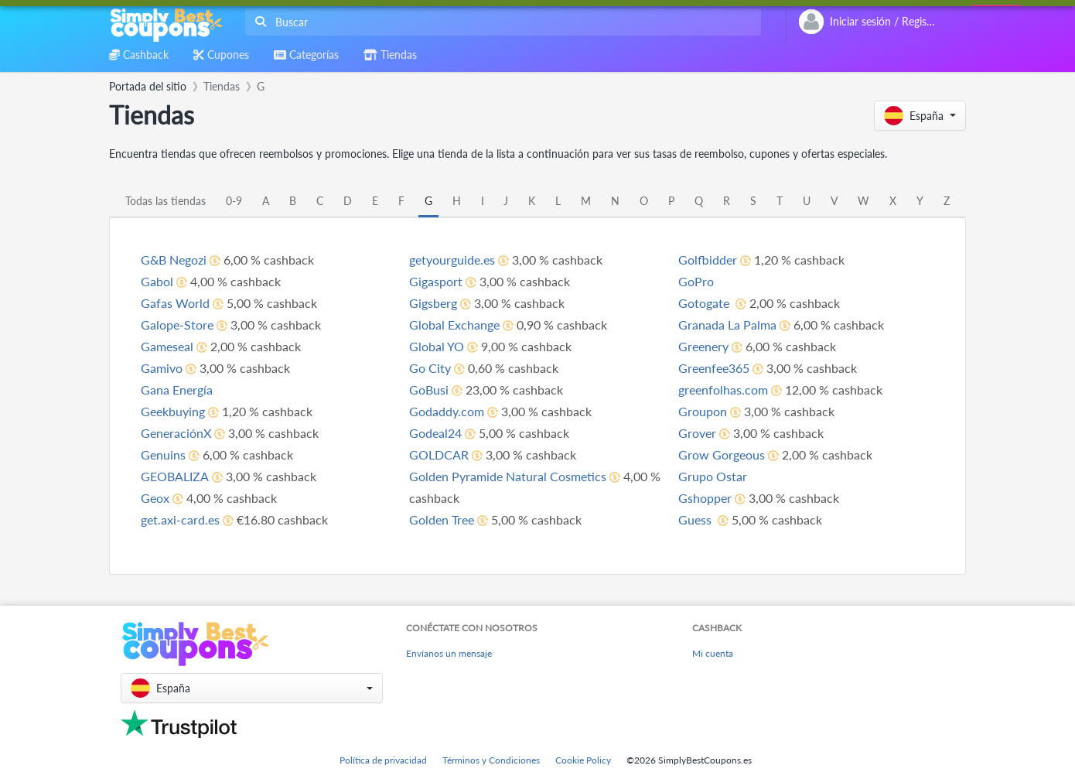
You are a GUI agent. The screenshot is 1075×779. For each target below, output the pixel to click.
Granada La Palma (727, 324)
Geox (155, 497)
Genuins (163, 454)
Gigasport (435, 281)
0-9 (234, 200)
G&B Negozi (173, 259)
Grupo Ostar (712, 476)
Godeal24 (435, 432)
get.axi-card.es (180, 519)
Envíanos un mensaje (449, 653)
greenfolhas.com (723, 389)
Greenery (703, 346)
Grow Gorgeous (721, 454)
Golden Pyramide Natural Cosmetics (507, 476)
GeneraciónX (176, 432)
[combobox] (500, 22)
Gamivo (162, 367)
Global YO (436, 346)
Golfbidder (707, 259)
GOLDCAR (439, 454)
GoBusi (429, 389)
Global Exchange (454, 324)
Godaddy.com (446, 411)
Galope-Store (177, 324)
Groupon (702, 411)
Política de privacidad (383, 760)
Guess (696, 519)
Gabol (157, 281)
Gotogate (705, 303)
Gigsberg (433, 303)
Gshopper (705, 497)
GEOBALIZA (175, 476)
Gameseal (167, 346)
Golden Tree (441, 519)
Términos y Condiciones (491, 760)
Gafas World (175, 303)
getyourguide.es (452, 259)
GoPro (696, 281)
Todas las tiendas (165, 200)
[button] (920, 116)
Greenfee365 (713, 367)
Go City (430, 367)
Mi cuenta (712, 653)
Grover (697, 432)
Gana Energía (177, 389)
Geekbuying (173, 411)
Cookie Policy (583, 760)
